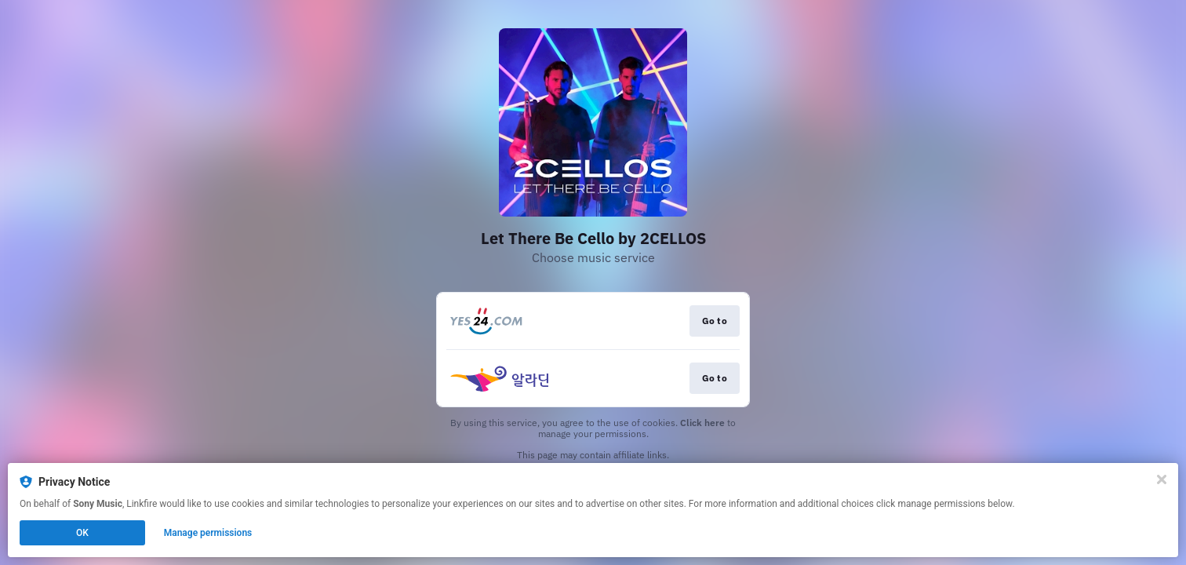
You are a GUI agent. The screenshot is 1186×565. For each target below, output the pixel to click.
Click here (702, 422)
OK (82, 532)
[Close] (1161, 479)
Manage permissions (208, 532)
